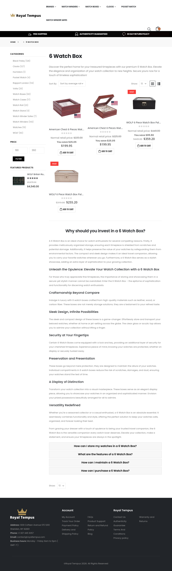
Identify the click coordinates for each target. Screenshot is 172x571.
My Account (68, 517)
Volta (15, 88)
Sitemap (143, 525)
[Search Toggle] (149, 29)
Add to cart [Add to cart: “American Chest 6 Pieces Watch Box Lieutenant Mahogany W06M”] (68, 152)
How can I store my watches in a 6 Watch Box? (105, 446)
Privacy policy (121, 538)
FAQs (90, 517)
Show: (134, 83)
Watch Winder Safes (56, 20)
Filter (18, 158)
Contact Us (120, 517)
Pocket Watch (128, 6)
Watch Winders (70, 6)
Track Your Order (71, 521)
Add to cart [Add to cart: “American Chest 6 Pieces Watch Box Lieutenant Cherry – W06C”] (106, 151)
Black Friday (19, 60)
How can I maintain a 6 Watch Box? (105, 462)
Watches (17, 127)
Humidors (18, 71)
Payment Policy (70, 525)
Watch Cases (19, 99)
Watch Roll (18, 105)
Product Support (96, 521)
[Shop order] (72, 83)
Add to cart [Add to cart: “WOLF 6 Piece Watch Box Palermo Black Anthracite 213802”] (145, 145)
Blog (90, 533)
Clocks (110, 6)
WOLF (15, 132)
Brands (50, 6)
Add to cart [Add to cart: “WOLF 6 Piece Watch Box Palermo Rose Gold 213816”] (68, 209)
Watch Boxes (92, 6)
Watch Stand (19, 110)
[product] (66, 107)
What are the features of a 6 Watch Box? (105, 454)
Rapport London (21, 83)
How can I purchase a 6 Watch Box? (105, 471)
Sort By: (53, 83)
